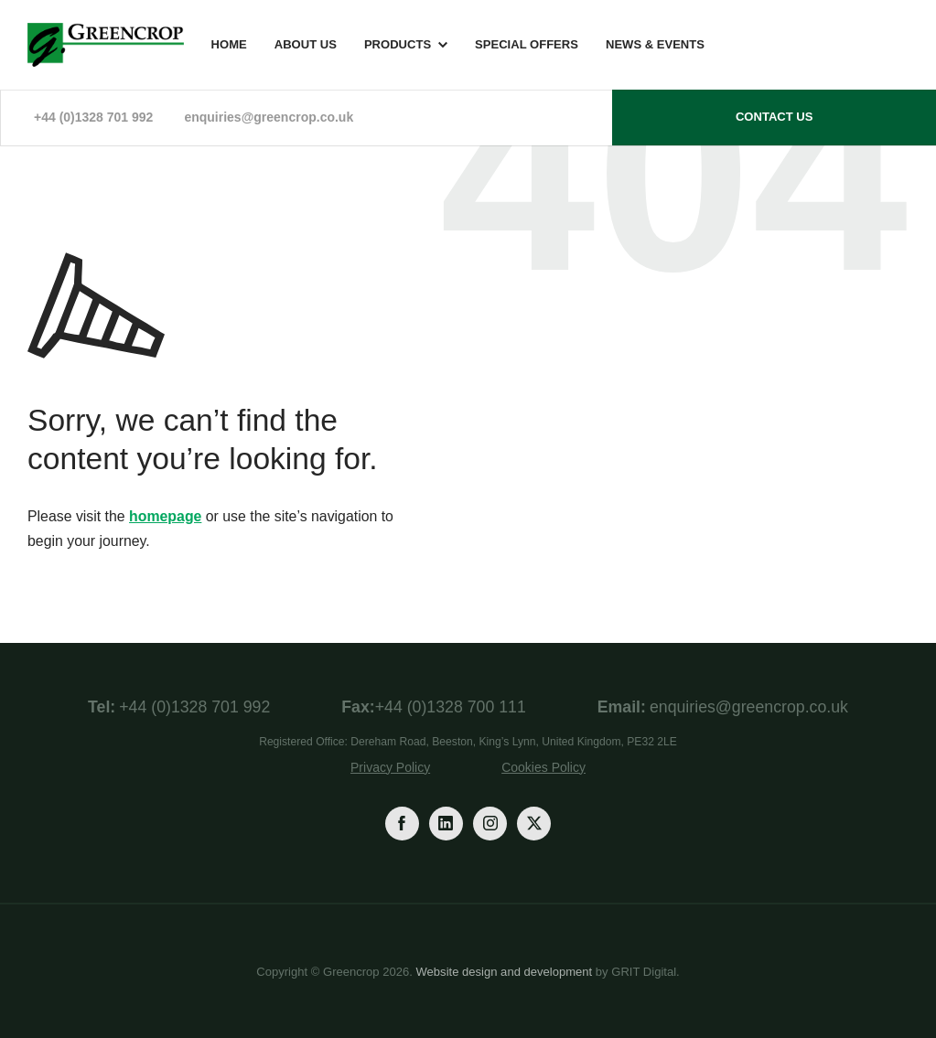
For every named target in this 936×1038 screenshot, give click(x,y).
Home (229, 44)
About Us (305, 44)
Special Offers (526, 44)
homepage (165, 516)
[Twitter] (534, 823)
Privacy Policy (390, 767)
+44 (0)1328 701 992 (93, 117)
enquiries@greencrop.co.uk (268, 117)
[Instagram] (490, 823)
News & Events (655, 44)
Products (397, 44)
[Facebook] (402, 823)
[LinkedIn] (446, 823)
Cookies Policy (543, 767)
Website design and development (504, 972)
